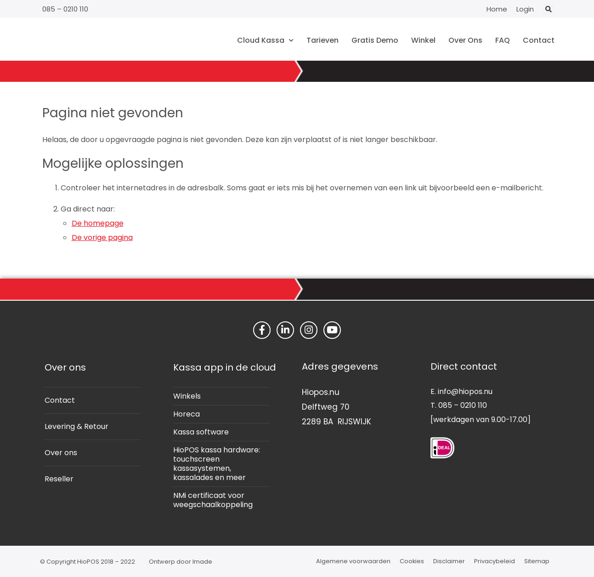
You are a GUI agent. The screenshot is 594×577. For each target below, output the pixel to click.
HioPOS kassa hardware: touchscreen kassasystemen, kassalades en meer (216, 464)
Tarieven (322, 40)
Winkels (187, 396)
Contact (538, 40)
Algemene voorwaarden (353, 561)
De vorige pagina (102, 237)
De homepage (98, 223)
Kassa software (201, 432)
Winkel (423, 40)
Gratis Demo (374, 40)
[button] (548, 9)
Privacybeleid (494, 561)
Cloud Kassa (265, 40)
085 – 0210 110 (65, 9)
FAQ (502, 40)
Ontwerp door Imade (180, 562)
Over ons (61, 452)
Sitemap (536, 561)
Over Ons (465, 40)
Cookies (412, 561)
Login (525, 9)
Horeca (186, 414)
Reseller (59, 479)
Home (497, 9)
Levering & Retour (76, 426)
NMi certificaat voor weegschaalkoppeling (213, 500)
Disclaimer (449, 561)
